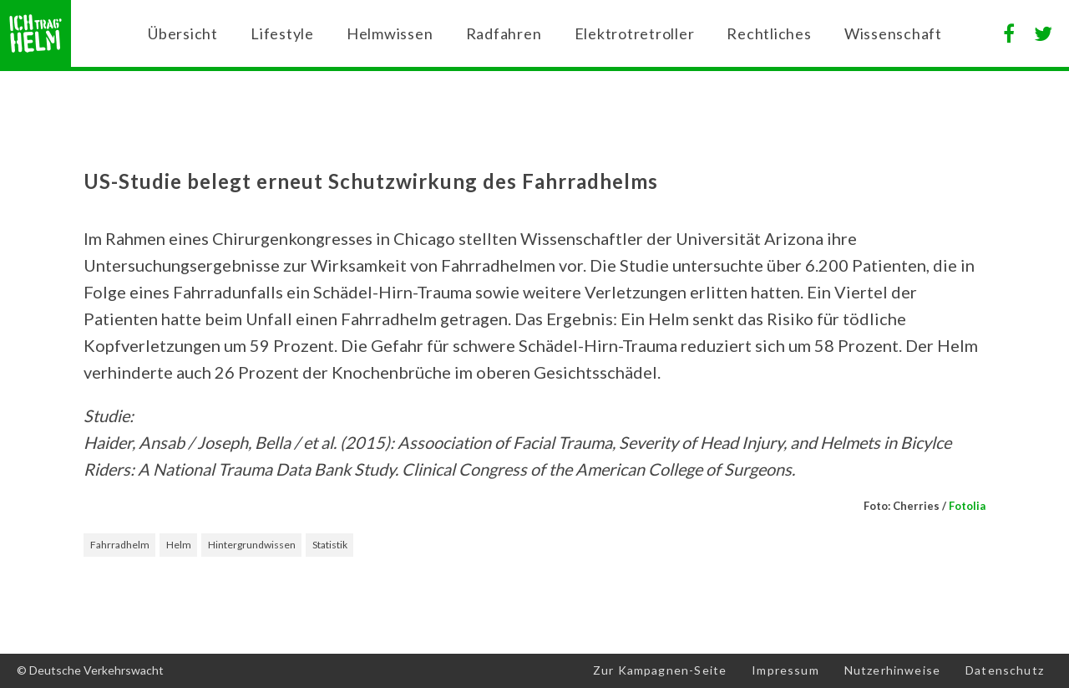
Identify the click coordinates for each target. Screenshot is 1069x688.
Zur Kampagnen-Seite (660, 670)
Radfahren (504, 33)
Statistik (329, 544)
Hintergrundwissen (252, 544)
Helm (178, 544)
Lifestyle (282, 33)
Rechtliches (769, 33)
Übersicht (183, 33)
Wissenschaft (893, 33)
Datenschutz (1004, 670)
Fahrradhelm (119, 544)
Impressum (785, 670)
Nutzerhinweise (892, 670)
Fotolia (967, 505)
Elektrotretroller (635, 33)
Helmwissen (390, 33)
